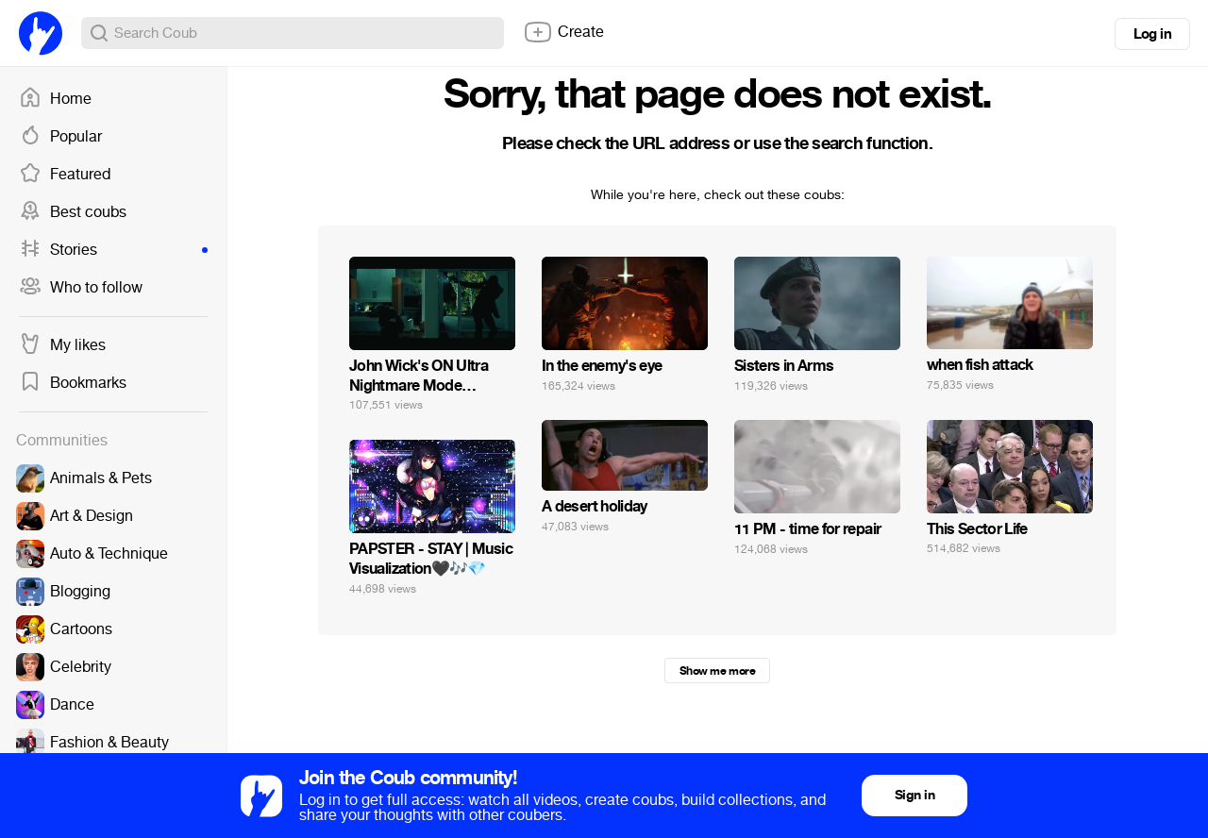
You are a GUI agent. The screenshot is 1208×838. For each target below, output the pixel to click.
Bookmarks (72, 383)
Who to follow (81, 288)
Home (55, 99)
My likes (62, 345)
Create (563, 32)
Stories (113, 250)
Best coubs (72, 212)
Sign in (914, 795)
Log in (1152, 34)
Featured (64, 174)
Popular (60, 137)
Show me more (717, 671)
